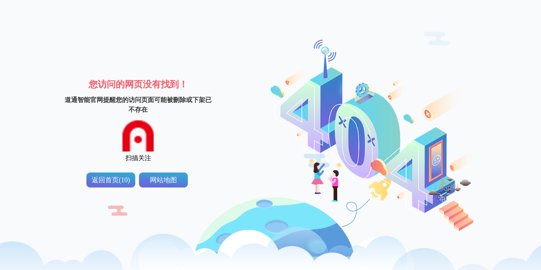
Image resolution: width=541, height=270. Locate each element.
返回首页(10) (111, 180)
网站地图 (163, 180)
